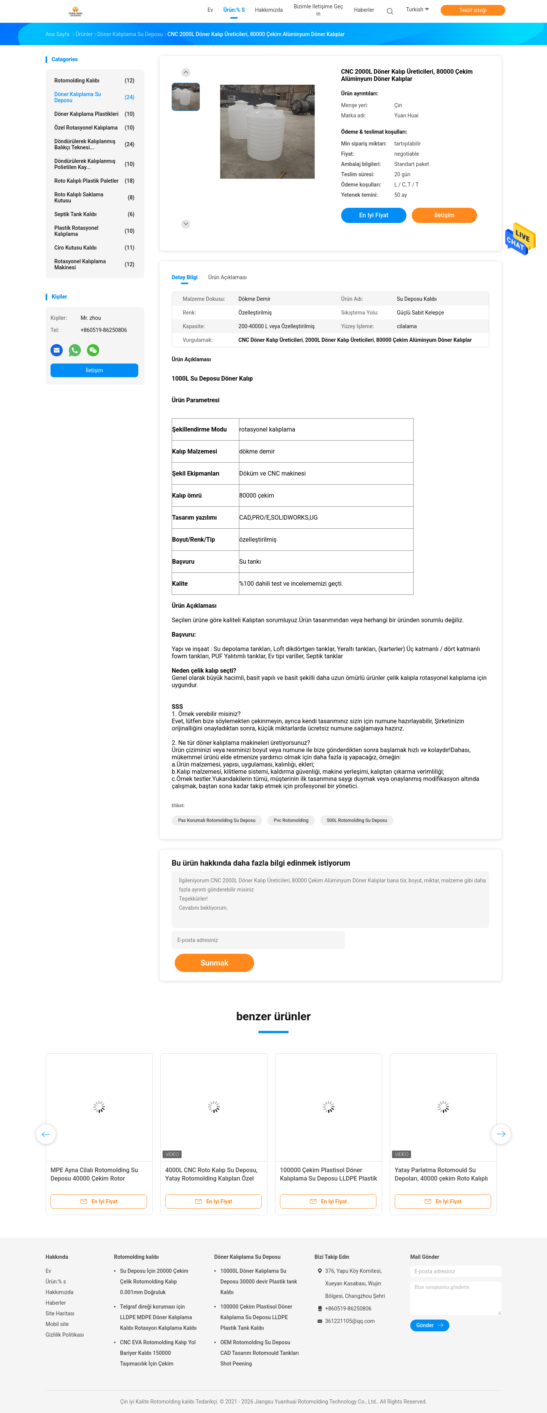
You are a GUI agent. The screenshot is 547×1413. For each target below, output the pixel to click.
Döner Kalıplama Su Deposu (94, 97)
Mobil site (57, 1324)
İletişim (94, 370)
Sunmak (214, 962)
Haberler (56, 1303)
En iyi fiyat (374, 215)
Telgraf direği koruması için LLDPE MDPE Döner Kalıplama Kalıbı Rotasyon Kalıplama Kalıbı (158, 1317)
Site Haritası (60, 1313)
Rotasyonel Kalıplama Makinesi (94, 264)
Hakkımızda (59, 1292)
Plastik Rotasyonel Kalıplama (94, 231)
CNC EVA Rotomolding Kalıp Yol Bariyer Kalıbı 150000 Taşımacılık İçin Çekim (158, 1353)
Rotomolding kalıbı (94, 80)
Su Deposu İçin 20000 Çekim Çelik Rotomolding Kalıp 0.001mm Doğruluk (154, 1281)
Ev (48, 1271)
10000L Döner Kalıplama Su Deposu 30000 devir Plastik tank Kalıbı (258, 1281)
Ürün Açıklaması (227, 277)
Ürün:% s (56, 1282)
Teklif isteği (472, 10)
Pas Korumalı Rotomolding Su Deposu (217, 820)
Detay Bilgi (185, 277)
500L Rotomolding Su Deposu (357, 820)
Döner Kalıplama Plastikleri (94, 114)
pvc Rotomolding (291, 820)
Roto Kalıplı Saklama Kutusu (94, 197)
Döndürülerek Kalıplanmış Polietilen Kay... (94, 164)
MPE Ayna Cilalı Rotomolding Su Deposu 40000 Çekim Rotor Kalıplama (94, 1178)
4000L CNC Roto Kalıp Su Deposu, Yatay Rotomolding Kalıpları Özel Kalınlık (211, 1178)
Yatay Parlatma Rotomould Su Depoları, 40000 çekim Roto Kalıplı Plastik (441, 1178)
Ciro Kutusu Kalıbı (94, 247)
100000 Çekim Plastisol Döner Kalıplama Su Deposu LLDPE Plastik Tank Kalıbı (328, 1178)
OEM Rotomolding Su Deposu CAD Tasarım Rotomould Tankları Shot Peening (259, 1353)
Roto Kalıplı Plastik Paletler (94, 181)
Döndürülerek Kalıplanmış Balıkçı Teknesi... (94, 144)
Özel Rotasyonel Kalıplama (94, 127)
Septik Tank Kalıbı (94, 214)
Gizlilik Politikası (65, 1335)
